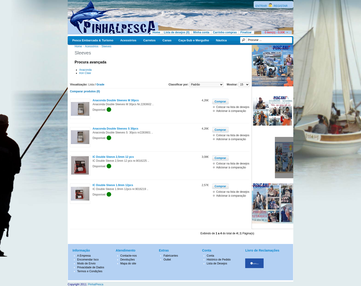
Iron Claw (85, 73)
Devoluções (127, 259)
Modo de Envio (86, 263)
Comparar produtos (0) (85, 91)
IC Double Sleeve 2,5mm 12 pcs (113, 157)
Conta (210, 255)
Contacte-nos (128, 255)
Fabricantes (170, 255)
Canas (167, 40)
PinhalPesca (95, 284)
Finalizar (246, 32)
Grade (100, 84)
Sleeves (106, 46)
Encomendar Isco (88, 259)
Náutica (221, 40)
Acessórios (128, 40)
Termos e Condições (89, 271)
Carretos (149, 40)
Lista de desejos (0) (176, 32)
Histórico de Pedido (219, 259)
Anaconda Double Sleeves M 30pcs (116, 100)
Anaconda (85, 69)
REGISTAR (280, 6)
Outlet (167, 259)
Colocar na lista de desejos (232, 107)
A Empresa (84, 255)
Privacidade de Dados (90, 267)
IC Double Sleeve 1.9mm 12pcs (113, 185)
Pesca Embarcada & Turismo (92, 40)
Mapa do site (128, 263)
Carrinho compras (225, 32)
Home (156, 32)
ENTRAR (262, 6)
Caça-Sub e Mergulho (193, 40)
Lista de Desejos (217, 263)
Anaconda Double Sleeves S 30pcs (115, 128)
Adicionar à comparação (231, 111)
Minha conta (201, 32)
